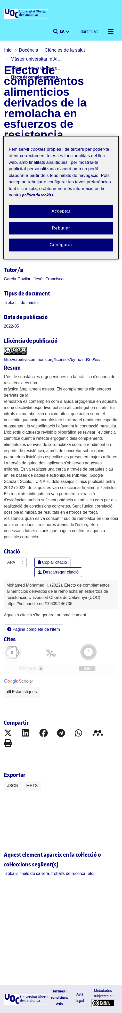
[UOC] (26, 14)
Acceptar (61, 211)
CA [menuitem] (62, 31)
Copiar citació (52, 562)
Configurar (61, 245)
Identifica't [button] (88, 31)
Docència (28, 50)
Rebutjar (61, 228)
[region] (61, 197)
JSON (12, 785)
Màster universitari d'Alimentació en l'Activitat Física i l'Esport (36, 59)
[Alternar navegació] (110, 31)
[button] (55, 31)
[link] (21, 302)
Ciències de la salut (65, 50)
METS (32, 785)
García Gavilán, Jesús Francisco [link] (33, 279)
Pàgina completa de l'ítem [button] (33, 629)
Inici (8, 50)
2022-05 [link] (11, 326)
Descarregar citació (58, 572)
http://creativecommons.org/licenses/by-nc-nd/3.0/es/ (52, 359)
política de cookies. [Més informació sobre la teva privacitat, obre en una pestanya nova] (38, 195)
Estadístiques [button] (22, 692)
